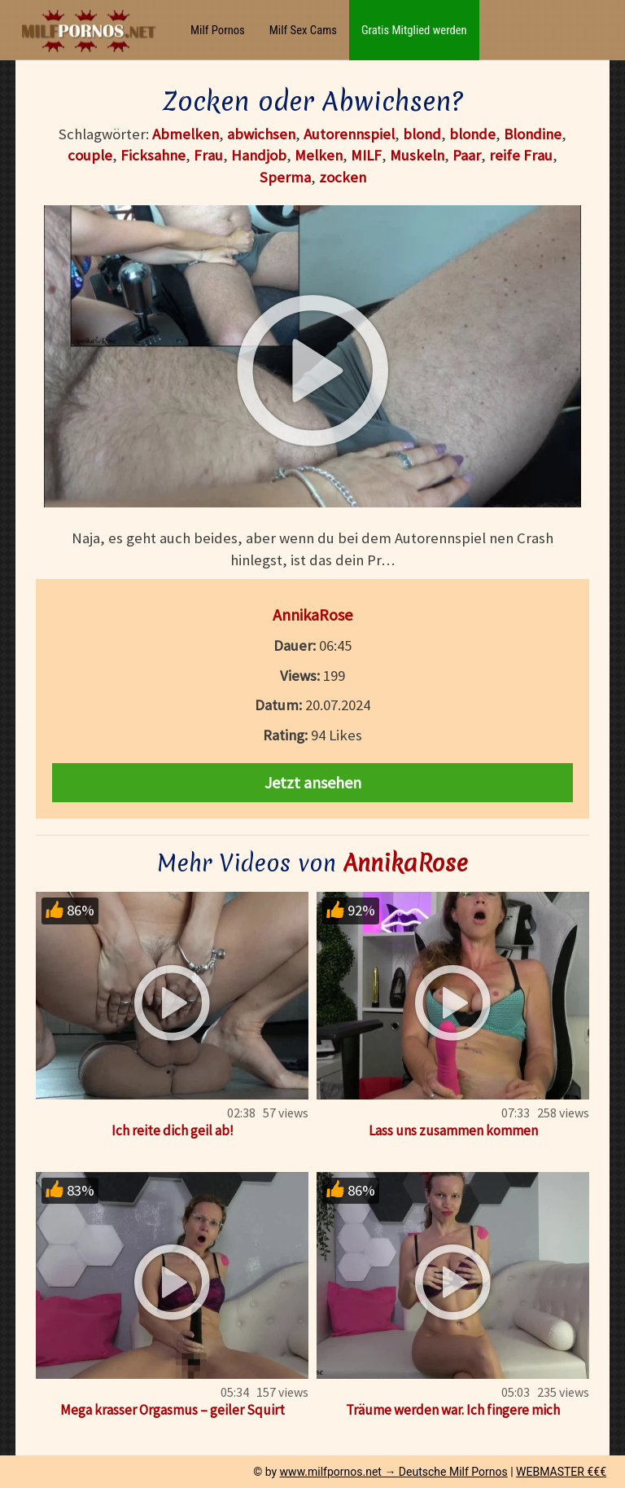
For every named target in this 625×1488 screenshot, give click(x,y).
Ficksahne (153, 155)
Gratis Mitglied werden (414, 30)
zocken (342, 177)
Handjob (258, 155)
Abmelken (185, 134)
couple (90, 155)
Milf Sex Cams (303, 30)
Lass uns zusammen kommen (453, 1130)
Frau (208, 155)
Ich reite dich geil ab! (172, 1130)
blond (422, 134)
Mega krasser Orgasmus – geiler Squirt (172, 1410)
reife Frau (521, 155)
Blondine (533, 134)
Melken (319, 155)
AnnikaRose (312, 614)
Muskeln (417, 155)
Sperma (285, 177)
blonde (472, 134)
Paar (466, 155)
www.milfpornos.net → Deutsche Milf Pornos (394, 1471)
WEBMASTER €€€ (561, 1471)
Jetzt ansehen (312, 782)
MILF (366, 155)
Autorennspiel (349, 134)
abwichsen (261, 134)
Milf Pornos (217, 30)
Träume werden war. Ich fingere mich (453, 1410)
